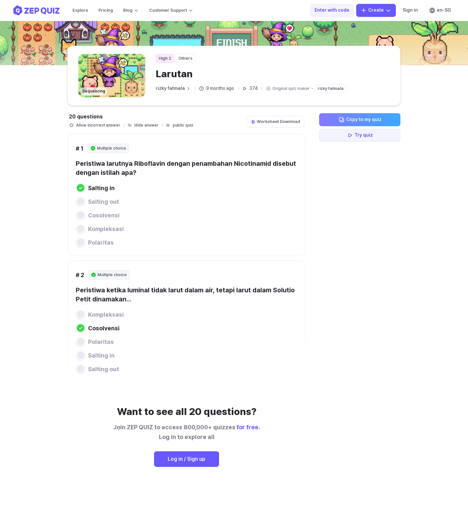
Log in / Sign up (186, 459)
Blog (131, 10)
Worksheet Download (275, 121)
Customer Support (171, 10)
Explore (80, 10)
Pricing (105, 10)
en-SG (440, 10)
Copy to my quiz (360, 119)
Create (376, 10)
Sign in (410, 10)
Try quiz (360, 135)
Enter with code (332, 10)
